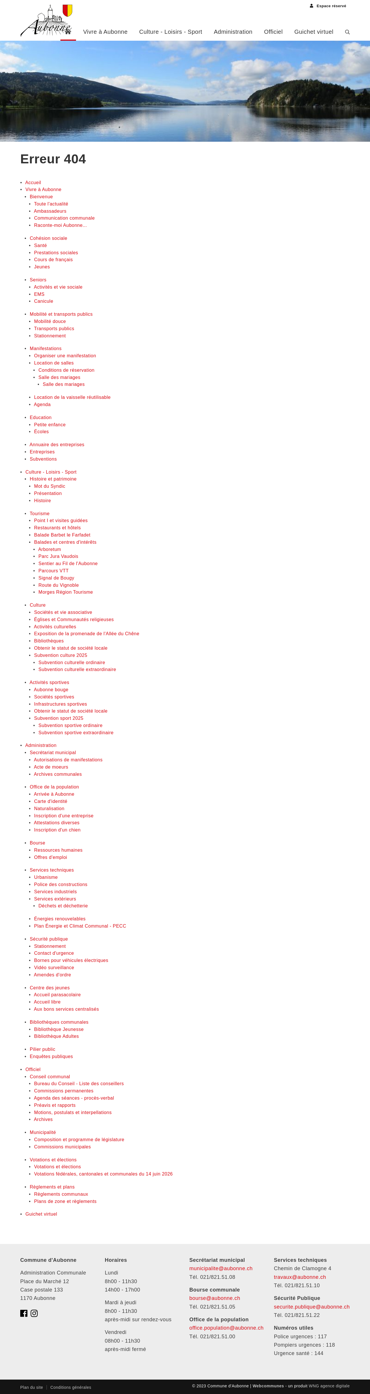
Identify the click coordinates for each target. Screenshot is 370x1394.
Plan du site (31, 1387)
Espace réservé (328, 6)
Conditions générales (70, 1387)
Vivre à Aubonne (105, 32)
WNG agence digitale (329, 1386)
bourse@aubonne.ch (214, 1298)
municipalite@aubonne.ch (221, 1268)
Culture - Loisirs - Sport (170, 32)
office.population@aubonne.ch (226, 1328)
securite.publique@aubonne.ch (312, 1307)
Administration (233, 32)
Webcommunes (268, 1386)
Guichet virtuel (313, 32)
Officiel (273, 32)
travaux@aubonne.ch (300, 1277)
